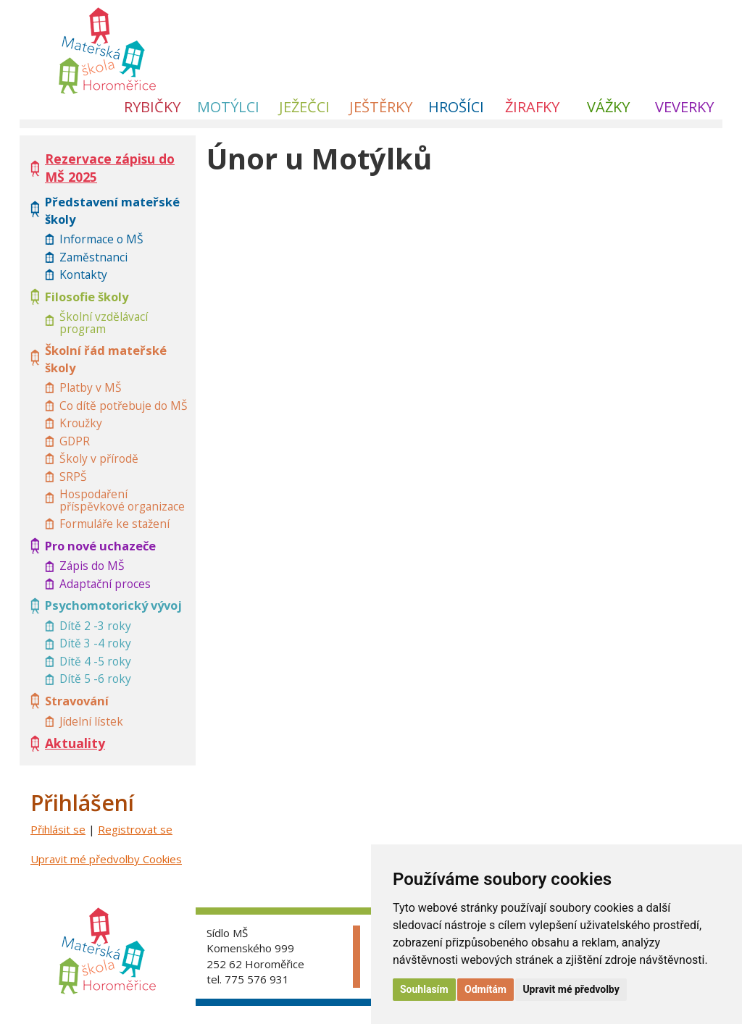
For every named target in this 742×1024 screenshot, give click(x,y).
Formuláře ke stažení (114, 524)
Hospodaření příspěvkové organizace (122, 500)
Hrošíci (456, 107)
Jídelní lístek (91, 721)
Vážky (608, 107)
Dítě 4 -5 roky (95, 661)
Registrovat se (135, 829)
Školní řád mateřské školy (106, 359)
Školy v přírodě (98, 459)
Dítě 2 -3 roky (95, 626)
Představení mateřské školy (112, 210)
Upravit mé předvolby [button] (570, 989)
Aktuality (75, 743)
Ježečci (304, 107)
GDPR (74, 441)
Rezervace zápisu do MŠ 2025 (110, 167)
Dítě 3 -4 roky (95, 643)
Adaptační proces (105, 584)
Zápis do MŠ (92, 566)
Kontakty (83, 275)
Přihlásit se (58, 829)
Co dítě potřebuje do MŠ (123, 406)
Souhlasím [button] (424, 989)
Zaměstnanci (93, 257)
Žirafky (532, 107)
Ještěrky (380, 107)
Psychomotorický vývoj (113, 605)
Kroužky (80, 423)
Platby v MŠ (90, 388)
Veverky (684, 107)
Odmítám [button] (485, 989)
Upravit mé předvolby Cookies (106, 859)
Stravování (77, 700)
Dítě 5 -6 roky (95, 679)
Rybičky (152, 107)
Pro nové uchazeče (100, 545)
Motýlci (228, 107)
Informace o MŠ (101, 239)
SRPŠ (73, 477)
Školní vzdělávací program (103, 323)
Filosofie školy (86, 296)
